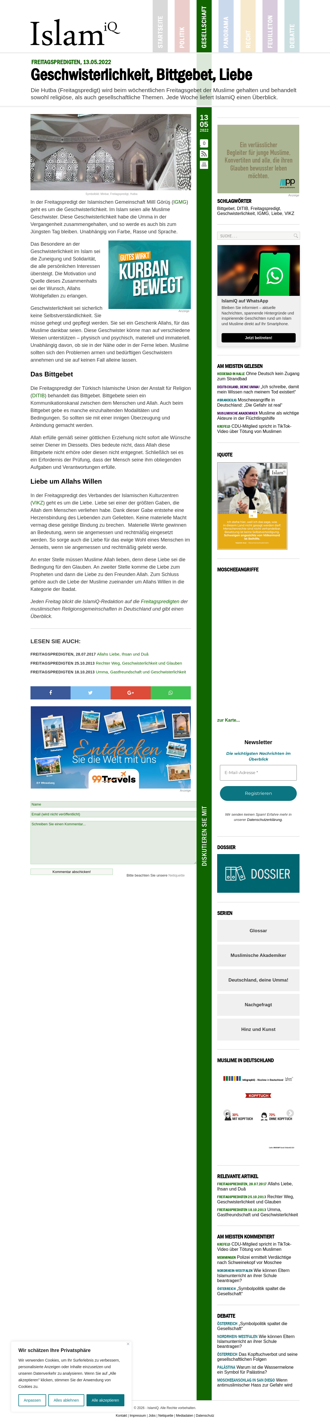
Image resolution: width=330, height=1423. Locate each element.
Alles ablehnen (66, 1400)
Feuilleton (270, 26)
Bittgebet (225, 208)
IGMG (179, 202)
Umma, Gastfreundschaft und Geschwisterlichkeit (108, 672)
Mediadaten (184, 1416)
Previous (225, 1112)
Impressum (138, 1416)
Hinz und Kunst (258, 1029)
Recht (248, 26)
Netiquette (177, 875)
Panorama (226, 26)
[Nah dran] (128, 1344)
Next (288, 1112)
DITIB (38, 395)
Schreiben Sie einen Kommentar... (113, 842)
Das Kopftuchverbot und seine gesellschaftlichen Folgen (257, 1357)
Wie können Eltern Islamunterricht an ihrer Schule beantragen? (253, 1275)
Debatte (292, 26)
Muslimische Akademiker (258, 955)
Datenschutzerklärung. (265, 820)
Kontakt (121, 1416)
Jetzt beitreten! (258, 338)
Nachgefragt (258, 1004)
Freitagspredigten (160, 601)
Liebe (276, 213)
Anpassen (32, 1400)
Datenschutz (205, 1416)
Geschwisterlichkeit (236, 213)
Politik (182, 26)
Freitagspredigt (265, 208)
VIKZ (37, 503)
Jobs (152, 1416)
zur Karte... (228, 720)
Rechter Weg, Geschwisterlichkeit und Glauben (106, 663)
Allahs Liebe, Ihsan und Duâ (89, 654)
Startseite (160, 26)
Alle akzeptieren (105, 1400)
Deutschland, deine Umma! (258, 980)
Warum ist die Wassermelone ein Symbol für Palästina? (255, 1369)
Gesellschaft (204, 26)
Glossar (258, 930)
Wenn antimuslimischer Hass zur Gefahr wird (254, 1382)
